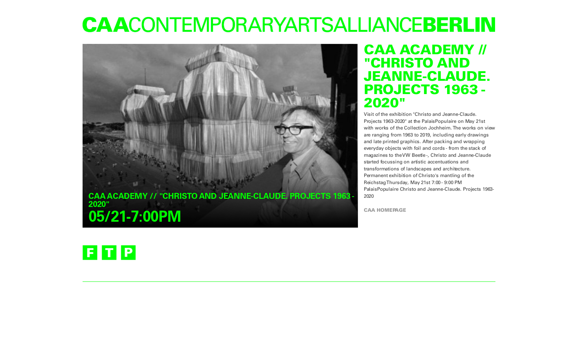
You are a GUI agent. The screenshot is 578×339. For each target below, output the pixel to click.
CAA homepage (385, 210)
